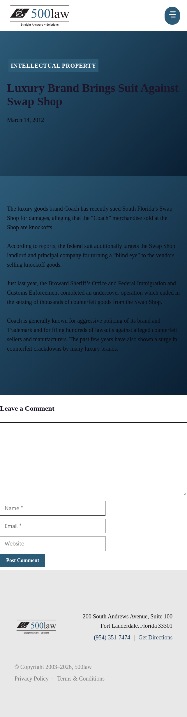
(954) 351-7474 (112, 637)
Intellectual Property (53, 65)
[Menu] (172, 16)
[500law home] (36, 627)
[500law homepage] (40, 16)
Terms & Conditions (81, 678)
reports (47, 246)
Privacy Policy (32, 678)
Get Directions (155, 637)
